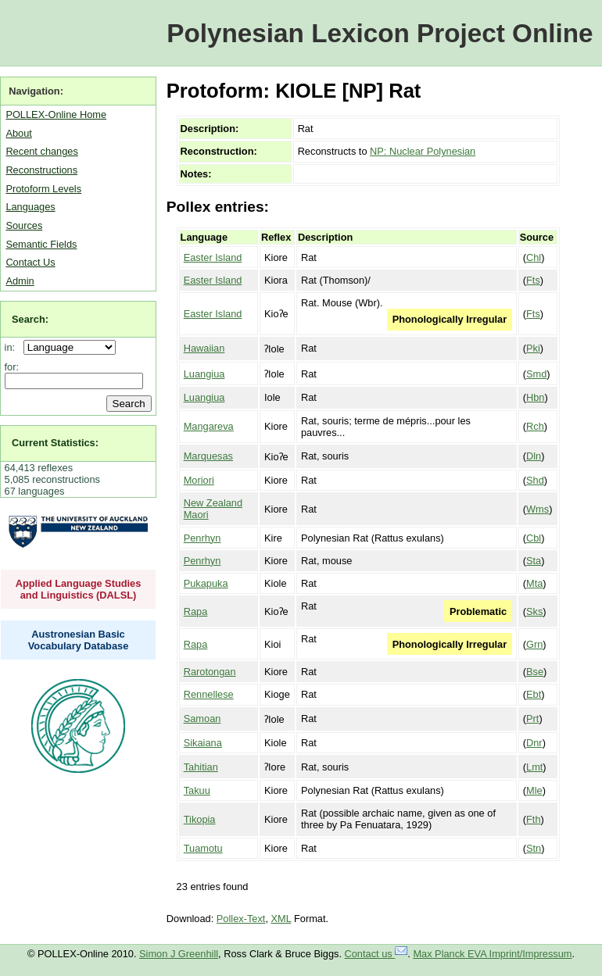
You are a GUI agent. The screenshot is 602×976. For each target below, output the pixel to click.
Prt (532, 718)
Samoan (202, 718)
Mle (534, 790)
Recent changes (41, 151)
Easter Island (213, 257)
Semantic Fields (41, 244)
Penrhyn (202, 538)
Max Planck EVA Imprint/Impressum (492, 954)
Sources (23, 225)
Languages (30, 207)
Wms (537, 509)
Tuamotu (203, 848)
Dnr (534, 743)
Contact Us (30, 262)
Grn (534, 644)
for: (12, 367)
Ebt (533, 694)
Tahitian (201, 767)
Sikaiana (203, 743)
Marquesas (208, 456)
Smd (536, 374)
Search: (30, 319)
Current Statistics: (55, 443)
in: (13, 347)
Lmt (534, 767)
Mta (534, 583)
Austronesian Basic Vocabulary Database (78, 640)
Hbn (535, 397)
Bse (534, 671)
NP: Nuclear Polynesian (422, 151)
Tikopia (200, 819)
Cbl (533, 538)
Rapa (196, 611)
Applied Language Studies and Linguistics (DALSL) (79, 589)
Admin (19, 281)
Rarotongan (210, 671)
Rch (535, 426)
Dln (533, 456)
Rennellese (209, 694)
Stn (533, 848)
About (18, 133)
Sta (533, 561)
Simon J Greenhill (178, 954)
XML (281, 918)
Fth (533, 819)
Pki (533, 348)
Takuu (197, 790)
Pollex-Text (241, 918)
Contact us (376, 954)
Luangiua (204, 374)
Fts (533, 280)
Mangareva (209, 426)
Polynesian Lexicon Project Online (380, 33)
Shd (535, 480)
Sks (534, 611)
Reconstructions (41, 170)
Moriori (199, 480)
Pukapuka (206, 583)
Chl (533, 257)
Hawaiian (204, 348)
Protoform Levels (43, 189)
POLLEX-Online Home (55, 114)
